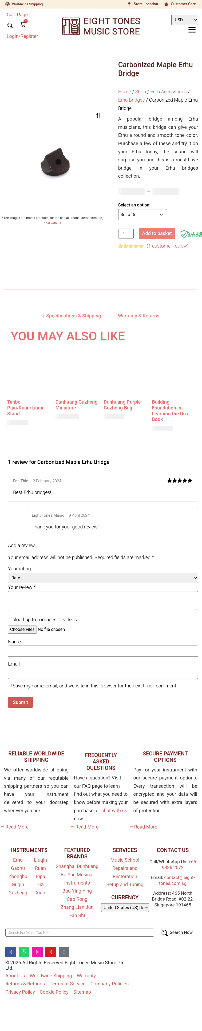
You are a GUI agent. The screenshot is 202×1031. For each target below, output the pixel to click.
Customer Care (183, 4)
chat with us (52, 223)
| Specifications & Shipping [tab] (72, 316)
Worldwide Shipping (27, 4)
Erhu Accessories (168, 91)
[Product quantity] (126, 233)
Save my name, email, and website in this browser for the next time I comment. (95, 685)
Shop (140, 91)
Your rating (19, 568)
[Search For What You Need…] (79, 933)
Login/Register (22, 36)
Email (14, 664)
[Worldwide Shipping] (7, 4)
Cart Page (17, 14)
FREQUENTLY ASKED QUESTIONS (101, 761)
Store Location (146, 4)
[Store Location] (129, 4)
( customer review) (167, 246)
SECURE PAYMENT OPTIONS (165, 756)
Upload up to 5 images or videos (43, 619)
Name (14, 641)
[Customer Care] (166, 4)
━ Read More (15, 827)
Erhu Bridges (131, 100)
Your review (21, 587)
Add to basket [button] (27, 438)
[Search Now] (177, 932)
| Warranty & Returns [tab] (137, 316)
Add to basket (157, 233)
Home (124, 91)
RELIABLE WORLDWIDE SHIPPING (36, 756)
